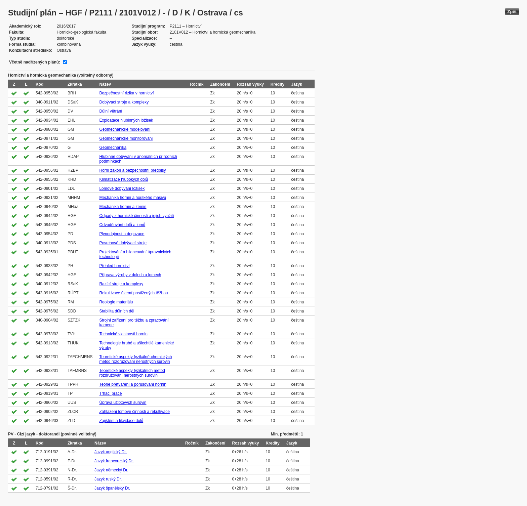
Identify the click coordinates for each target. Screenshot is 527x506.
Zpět (512, 11)
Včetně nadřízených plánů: (34, 62)
